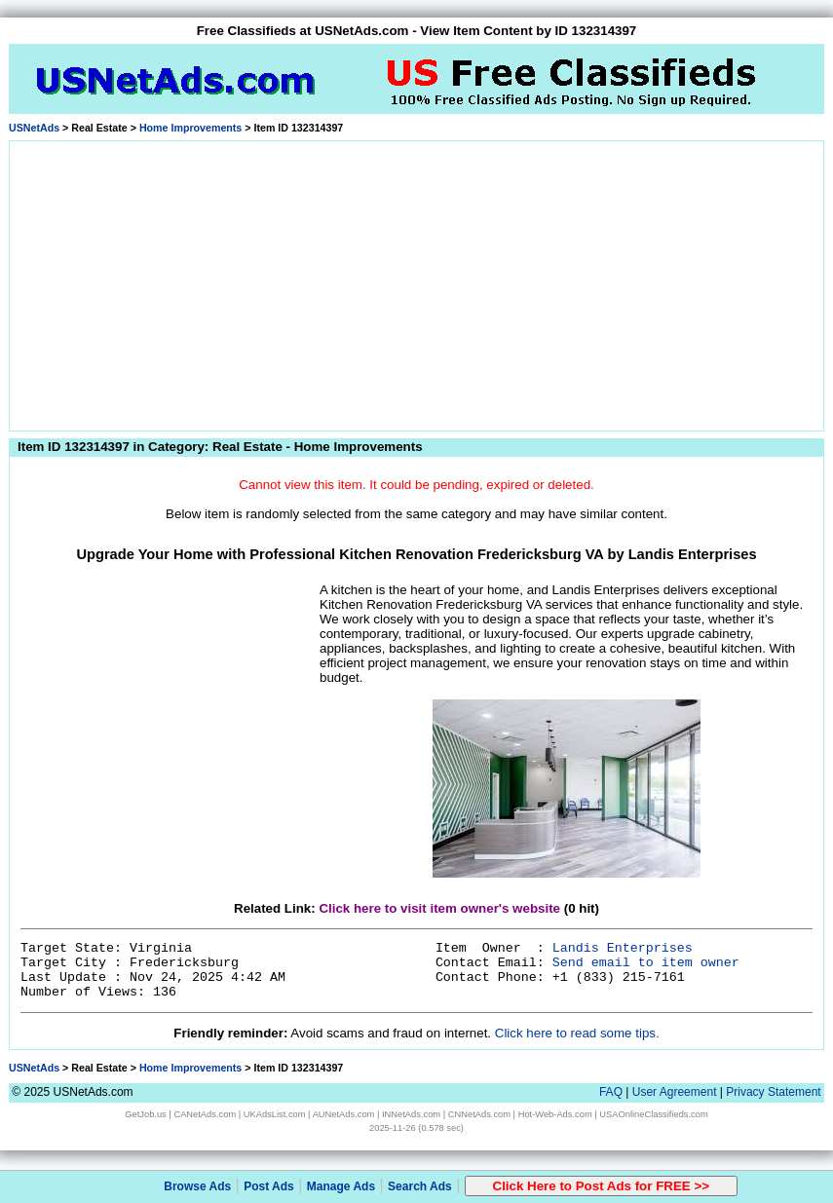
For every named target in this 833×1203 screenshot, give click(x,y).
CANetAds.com (204, 1114)
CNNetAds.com (479, 1114)
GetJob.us (146, 1114)
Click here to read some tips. (577, 1033)
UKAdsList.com (275, 1114)
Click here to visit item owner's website (439, 908)
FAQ (611, 1092)
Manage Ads (341, 1186)
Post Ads (269, 1186)
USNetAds (34, 127)
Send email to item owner (645, 963)
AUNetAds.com (344, 1114)
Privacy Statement (773, 1092)
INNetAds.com (411, 1114)
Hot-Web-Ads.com (555, 1114)
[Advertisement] (416, 282)
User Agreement (674, 1092)
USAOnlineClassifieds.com (653, 1114)
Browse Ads (197, 1186)
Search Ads (420, 1186)
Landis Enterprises (622, 948)
